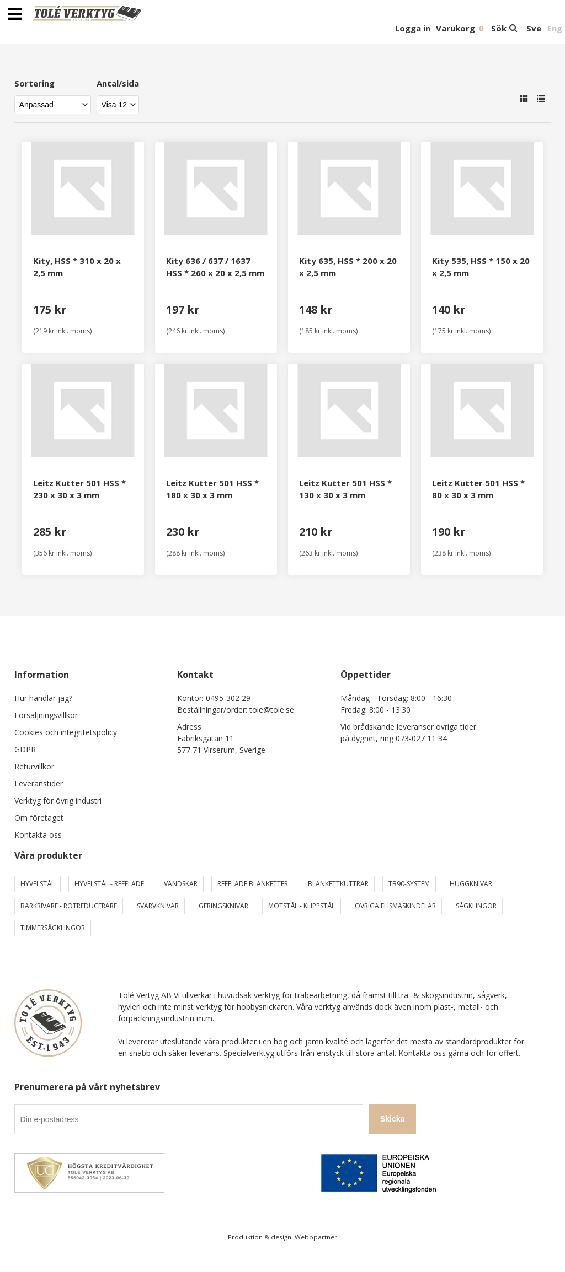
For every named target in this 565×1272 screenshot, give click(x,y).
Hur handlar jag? (43, 698)
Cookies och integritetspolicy (65, 732)
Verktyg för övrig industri (58, 800)
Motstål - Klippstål (301, 905)
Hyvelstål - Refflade (109, 883)
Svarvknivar (158, 905)
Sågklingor (476, 905)
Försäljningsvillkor (46, 715)
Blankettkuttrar (338, 883)
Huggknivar (471, 883)
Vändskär (181, 883)
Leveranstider (38, 783)
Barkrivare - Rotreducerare (68, 905)
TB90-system (409, 883)
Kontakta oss (38, 834)
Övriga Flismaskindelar (395, 905)
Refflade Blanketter (252, 883)
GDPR (25, 749)
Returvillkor (34, 766)
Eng (554, 28)
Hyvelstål (37, 883)
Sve (533, 28)
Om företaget (38, 817)
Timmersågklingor (52, 928)
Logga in (412, 28)
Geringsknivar (223, 905)
